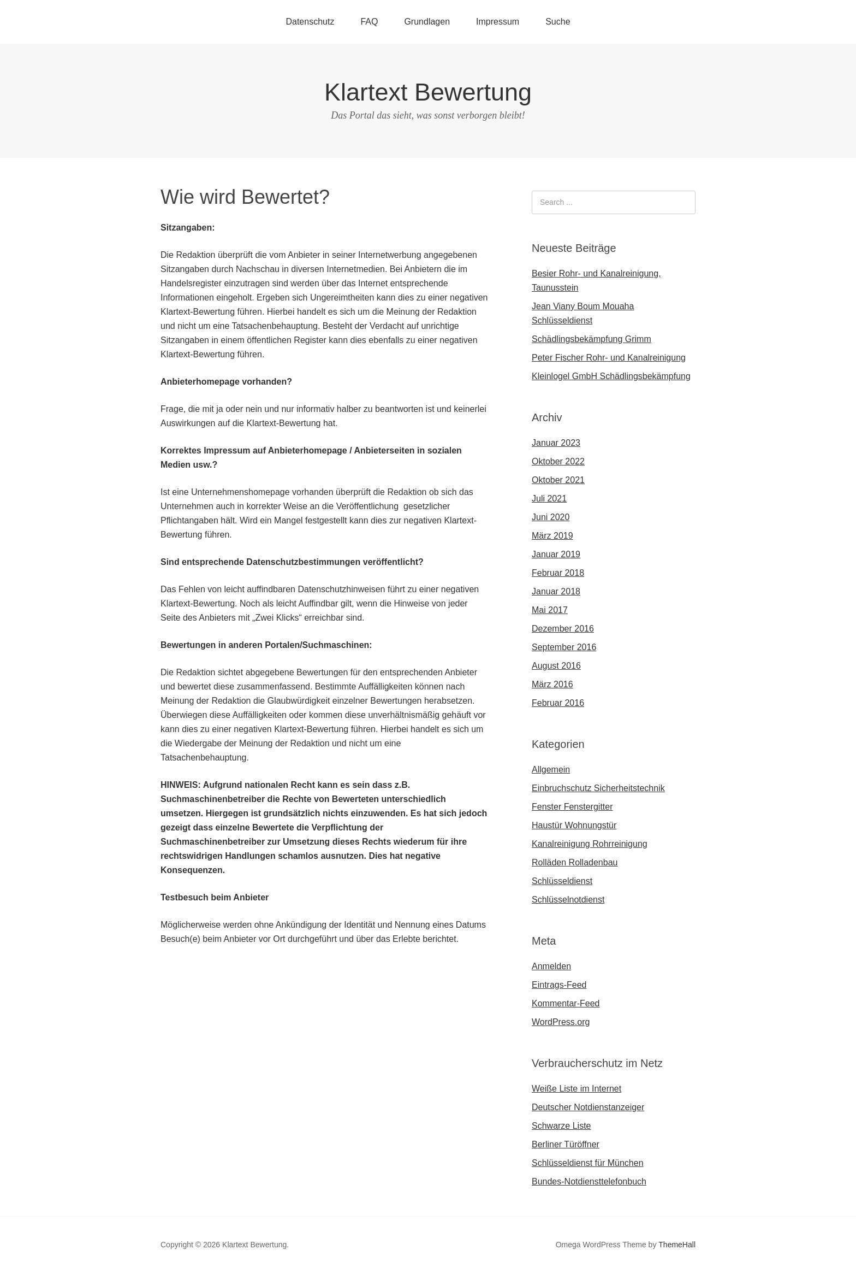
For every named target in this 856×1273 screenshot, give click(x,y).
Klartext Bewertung (428, 92)
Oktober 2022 (558, 461)
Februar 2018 (558, 572)
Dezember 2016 (563, 628)
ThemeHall (677, 1244)
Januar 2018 (556, 591)
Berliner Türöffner (565, 1144)
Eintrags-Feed (559, 984)
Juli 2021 (549, 498)
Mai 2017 (550, 610)
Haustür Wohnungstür (574, 825)
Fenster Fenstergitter (572, 806)
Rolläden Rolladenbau (574, 862)
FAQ (369, 21)
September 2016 (564, 647)
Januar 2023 (556, 442)
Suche (557, 21)
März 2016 (552, 684)
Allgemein (551, 769)
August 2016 (556, 665)
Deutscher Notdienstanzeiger (588, 1107)
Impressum (497, 21)
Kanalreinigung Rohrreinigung (589, 843)
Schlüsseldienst (562, 881)
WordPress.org (561, 1022)
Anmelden (551, 966)
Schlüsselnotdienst (568, 899)
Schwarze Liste (561, 1125)
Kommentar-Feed (566, 1003)
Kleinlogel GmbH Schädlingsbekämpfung (611, 376)
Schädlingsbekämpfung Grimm (591, 339)
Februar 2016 (558, 703)
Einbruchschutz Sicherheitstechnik (598, 788)
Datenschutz (310, 21)
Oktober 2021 (558, 480)
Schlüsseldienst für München (588, 1163)
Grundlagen (427, 21)
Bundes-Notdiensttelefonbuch (589, 1181)
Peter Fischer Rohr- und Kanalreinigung (609, 357)
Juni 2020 (550, 517)
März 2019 (552, 535)
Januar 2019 (556, 554)
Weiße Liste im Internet (576, 1088)
